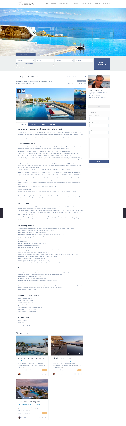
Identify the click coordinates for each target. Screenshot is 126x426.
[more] (22, 367)
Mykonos (19, 83)
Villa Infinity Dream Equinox (62, 358)
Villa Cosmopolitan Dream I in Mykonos (31, 358)
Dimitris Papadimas (26, 374)
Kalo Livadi (25, 83)
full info (44, 369)
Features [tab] (53, 124)
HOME (46, 4)
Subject (99, 131)
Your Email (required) (99, 124)
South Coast (32, 83)
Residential (19, 81)
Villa (24, 81)
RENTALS (75, 4)
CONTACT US (106, 4)
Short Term (48, 81)
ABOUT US (97, 4)
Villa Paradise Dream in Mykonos (29, 402)
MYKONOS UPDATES (86, 4)
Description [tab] (22, 124)
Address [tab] (33, 124)
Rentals (42, 81)
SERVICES (53, 4)
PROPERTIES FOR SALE (64, 4)
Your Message (99, 147)
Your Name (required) (99, 117)
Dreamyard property (32, 81)
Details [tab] (43, 124)
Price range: (19, 63)
